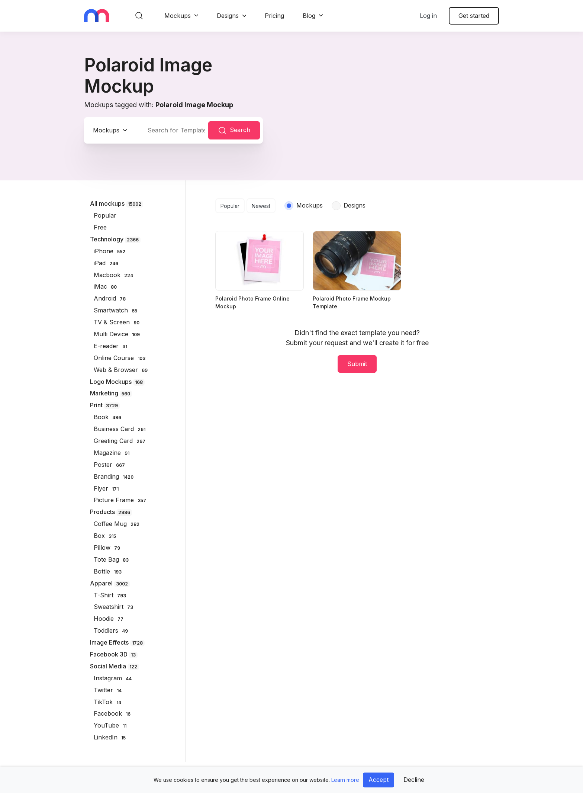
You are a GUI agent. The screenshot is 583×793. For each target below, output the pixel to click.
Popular (229, 206)
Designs (228, 15)
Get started (473, 15)
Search (234, 130)
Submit (357, 363)
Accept (378, 779)
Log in (428, 15)
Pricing (274, 15)
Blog (309, 15)
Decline (413, 779)
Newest (261, 206)
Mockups (177, 15)
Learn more (345, 780)
